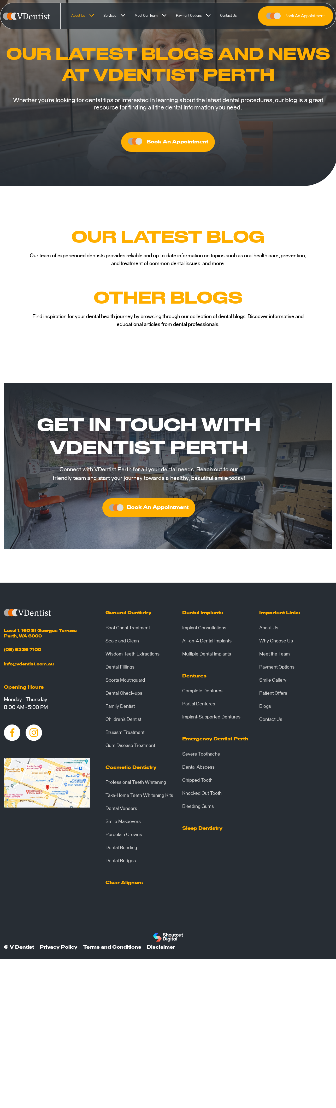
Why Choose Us (276, 643)
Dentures (194, 678)
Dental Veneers (121, 810)
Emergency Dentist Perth (215, 741)
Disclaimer (161, 949)
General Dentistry (128, 615)
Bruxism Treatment (124, 734)
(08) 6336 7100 (22, 652)
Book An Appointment (295, 16)
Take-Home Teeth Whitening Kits (139, 797)
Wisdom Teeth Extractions (132, 656)
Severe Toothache (201, 756)
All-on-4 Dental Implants (207, 643)
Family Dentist (120, 708)
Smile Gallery (272, 682)
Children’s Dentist (123, 721)
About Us (85, 16)
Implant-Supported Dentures (211, 719)
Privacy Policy (58, 949)
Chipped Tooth (197, 782)
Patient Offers (273, 695)
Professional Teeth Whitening (135, 784)
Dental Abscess (198, 769)
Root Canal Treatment (127, 630)
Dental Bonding (121, 850)
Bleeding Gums (198, 808)
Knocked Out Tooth (202, 795)
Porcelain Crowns (123, 836)
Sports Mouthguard (125, 682)
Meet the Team (274, 656)
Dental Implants (202, 615)
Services (117, 16)
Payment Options (196, 16)
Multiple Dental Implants (206, 656)
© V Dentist (19, 949)
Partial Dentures (198, 706)
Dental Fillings (119, 669)
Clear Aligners (124, 885)
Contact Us (228, 16)
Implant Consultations (204, 630)
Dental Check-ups (123, 695)
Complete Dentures (202, 693)
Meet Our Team (153, 16)
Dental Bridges (120, 863)
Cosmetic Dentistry (130, 769)
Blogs (265, 708)
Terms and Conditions (112, 949)
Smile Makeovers (123, 823)
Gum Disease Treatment (130, 747)
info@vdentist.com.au (29, 666)
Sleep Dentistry (202, 830)
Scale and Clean (122, 643)
